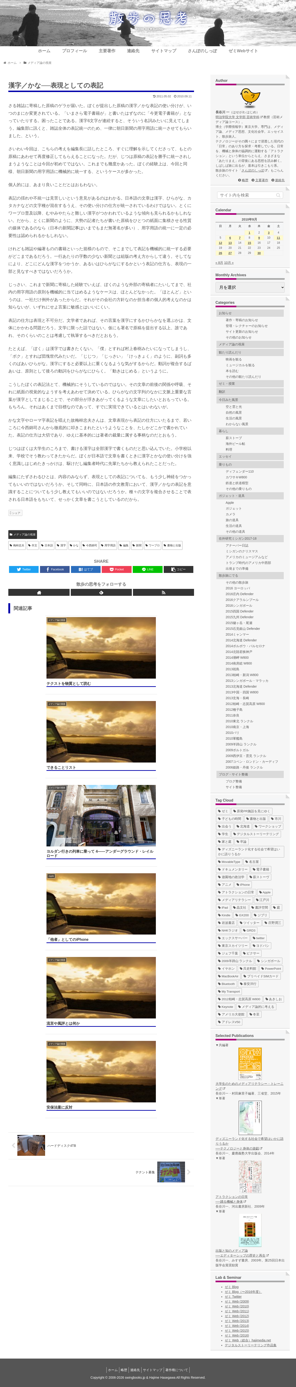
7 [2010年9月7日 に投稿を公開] (239, 238)
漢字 (61, 545)
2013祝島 (232, 669)
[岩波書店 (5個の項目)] (226, 923)
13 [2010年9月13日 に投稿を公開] (230, 243)
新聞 (137, 545)
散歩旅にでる (228, 575)
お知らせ (225, 313)
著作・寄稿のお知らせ (242, 320)
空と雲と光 (234, 407)
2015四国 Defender (240, 611)
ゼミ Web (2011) (237, 1311)
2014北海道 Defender (241, 640)
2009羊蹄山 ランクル (241, 744)
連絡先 (280, 180)
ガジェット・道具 (232, 496)
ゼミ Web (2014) (237, 1326)
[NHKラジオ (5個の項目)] (228, 930)
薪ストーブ (234, 438)
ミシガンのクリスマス (242, 551)
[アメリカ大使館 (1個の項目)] (231, 1014)
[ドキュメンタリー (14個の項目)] (233, 869)
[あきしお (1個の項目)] (273, 999)
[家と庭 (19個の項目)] (225, 841)
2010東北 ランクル (239, 721)
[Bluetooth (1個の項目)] (226, 984)
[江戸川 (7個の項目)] (262, 900)
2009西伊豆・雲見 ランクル (246, 756)
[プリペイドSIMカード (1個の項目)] (261, 976)
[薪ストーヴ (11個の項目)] (259, 877)
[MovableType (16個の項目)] (229, 861)
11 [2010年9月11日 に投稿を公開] (278, 238)
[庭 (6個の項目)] (276, 907)
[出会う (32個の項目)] (225, 826)
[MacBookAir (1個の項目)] (228, 976)
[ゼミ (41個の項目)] (223, 811)
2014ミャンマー (237, 634)
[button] (278, 195)
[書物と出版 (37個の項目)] (256, 818)
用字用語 (108, 545)
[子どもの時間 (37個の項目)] (229, 818)
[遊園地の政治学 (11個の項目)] (231, 877)
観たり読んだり (230, 352)
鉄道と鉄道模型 (237, 483)
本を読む (232, 371)
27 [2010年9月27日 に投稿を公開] (230, 253)
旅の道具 (232, 520)
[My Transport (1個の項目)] (229, 991)
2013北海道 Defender (241, 686)
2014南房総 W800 (239, 663)
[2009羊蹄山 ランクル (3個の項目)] (235, 961)
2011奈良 (232, 715)
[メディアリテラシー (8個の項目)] (234, 900)
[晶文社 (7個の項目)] (240, 907)
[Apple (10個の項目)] (265, 892)
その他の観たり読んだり (243, 376)
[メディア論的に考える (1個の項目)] (256, 1006)
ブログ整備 (234, 781)
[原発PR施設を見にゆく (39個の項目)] (252, 811)
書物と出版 (172, 545)
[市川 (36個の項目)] (276, 818)
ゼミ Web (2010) (237, 1306)
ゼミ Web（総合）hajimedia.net (248, 1340)
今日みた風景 (228, 400)
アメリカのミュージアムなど (247, 557)
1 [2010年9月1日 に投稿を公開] (249, 232)
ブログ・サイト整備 (233, 774)
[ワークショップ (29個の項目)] (268, 826)
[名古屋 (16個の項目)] (252, 861)
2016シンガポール (239, 605)
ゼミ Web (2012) (237, 1316)
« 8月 (219, 262)
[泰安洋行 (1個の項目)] (248, 984)
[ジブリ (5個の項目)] (260, 915)
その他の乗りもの (239, 489)
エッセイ (225, 456)
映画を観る (234, 359)
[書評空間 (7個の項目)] (259, 907)
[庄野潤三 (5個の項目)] (272, 923)
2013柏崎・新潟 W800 (242, 675)
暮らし (223, 431)
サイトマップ (154, 1370)
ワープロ (152, 545)
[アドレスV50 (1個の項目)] (229, 1022)
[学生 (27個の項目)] (223, 834)
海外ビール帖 (235, 444)
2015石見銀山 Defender (243, 628)
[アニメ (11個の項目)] (225, 884)
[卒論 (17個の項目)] (241, 841)
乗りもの (225, 464)
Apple (230, 502)
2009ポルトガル (237, 750)
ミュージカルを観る (240, 365)
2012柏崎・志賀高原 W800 (245, 704)
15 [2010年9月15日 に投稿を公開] (249, 243)
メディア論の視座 (23, 534)
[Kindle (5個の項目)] (224, 915)
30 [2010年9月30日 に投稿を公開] (259, 253)
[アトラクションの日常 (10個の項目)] (236, 892)
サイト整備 (234, 787)
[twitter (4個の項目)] (259, 938)
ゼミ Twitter (233, 1296)
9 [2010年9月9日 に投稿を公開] (259, 238)
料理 (229, 449)
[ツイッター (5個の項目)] (250, 923)
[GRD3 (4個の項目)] (249, 930)
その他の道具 (235, 531)
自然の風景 (234, 412)
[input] (250, 195)
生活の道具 (234, 526)
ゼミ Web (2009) (237, 1301)
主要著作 (261, 180)
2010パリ (232, 733)
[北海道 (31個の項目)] (243, 826)
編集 (124, 545)
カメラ (230, 514)
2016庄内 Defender (240, 594)
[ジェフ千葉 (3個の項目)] (228, 953)
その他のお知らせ (239, 337)
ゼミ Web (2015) (237, 1330)
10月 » (229, 262)
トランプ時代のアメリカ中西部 (248, 563)
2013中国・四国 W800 (242, 692)
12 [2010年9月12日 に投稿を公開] (220, 243)
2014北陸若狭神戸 (239, 652)
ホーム (109, 1370)
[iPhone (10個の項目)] (243, 884)
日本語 (47, 545)
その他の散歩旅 (237, 582)
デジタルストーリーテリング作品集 (251, 1345)
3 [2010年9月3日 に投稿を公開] (269, 232)
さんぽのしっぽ (254, 170)
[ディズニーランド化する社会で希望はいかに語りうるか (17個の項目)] (250, 852)
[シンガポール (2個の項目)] (268, 961)
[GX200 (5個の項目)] (242, 915)
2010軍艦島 (234, 738)
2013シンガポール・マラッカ (247, 681)
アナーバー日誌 (237, 545)
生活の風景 (234, 418)
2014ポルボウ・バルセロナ (245, 646)
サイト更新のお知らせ (242, 331)
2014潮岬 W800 (237, 657)
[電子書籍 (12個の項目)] (261, 869)
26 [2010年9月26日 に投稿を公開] (220, 253)
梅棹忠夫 (17, 545)
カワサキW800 (236, 477)
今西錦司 (90, 545)
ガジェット (234, 508)
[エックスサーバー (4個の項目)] (233, 938)
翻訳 (222, 392)
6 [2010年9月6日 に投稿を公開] (230, 238)
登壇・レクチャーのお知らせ (247, 326)
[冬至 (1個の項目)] (254, 1014)
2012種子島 (234, 709)
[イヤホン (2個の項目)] (226, 968)
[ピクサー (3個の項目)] (251, 953)
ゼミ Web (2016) (237, 1335)
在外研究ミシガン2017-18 (237, 538)
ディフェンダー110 (240, 471)
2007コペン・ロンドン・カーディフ (252, 761)
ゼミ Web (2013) (237, 1321)
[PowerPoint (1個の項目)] (271, 968)
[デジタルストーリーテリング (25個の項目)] (256, 834)
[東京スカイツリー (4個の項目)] (233, 945)
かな (74, 545)
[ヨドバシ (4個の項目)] (261, 945)
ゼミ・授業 (227, 383)
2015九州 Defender (240, 617)
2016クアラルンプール (242, 600)
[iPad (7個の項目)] (223, 907)
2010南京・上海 (237, 727)
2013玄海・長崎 (237, 698)
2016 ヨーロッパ (238, 588)
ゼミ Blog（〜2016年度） (243, 1292)
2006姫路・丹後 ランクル (244, 767)
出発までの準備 (237, 568)
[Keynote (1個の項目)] (225, 1006)
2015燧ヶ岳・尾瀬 (239, 623)
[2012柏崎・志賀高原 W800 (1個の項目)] (239, 999)
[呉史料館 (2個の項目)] (248, 968)
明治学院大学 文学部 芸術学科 (239, 117)
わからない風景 (237, 424)
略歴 (245, 180)
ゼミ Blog (232, 1287)
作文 (32, 545)
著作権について (180, 1370)
